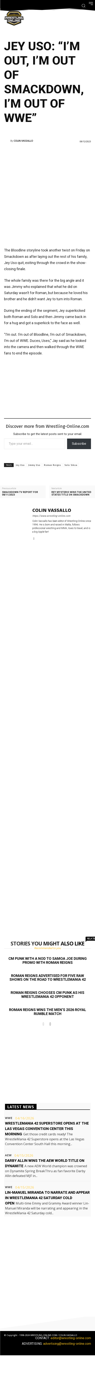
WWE (8, 1118)
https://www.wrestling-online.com (51, 515)
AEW (8, 1155)
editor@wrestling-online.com (71, 1338)
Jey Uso (20, 465)
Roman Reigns (52, 465)
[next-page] (50, 1024)
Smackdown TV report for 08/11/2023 (20, 493)
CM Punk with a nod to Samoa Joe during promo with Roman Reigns (47, 960)
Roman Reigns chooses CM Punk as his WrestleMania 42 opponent (47, 994)
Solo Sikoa (70, 465)
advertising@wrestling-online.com (67, 1344)
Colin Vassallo (23, 141)
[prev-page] (43, 1024)
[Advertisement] (47, 195)
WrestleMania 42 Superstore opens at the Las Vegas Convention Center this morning (47, 1128)
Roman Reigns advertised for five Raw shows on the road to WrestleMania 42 (47, 978)
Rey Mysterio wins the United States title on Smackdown (71, 493)
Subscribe (79, 444)
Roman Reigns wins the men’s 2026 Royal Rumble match (47, 1012)
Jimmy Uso (34, 465)
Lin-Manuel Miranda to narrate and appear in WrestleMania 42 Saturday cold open (47, 1197)
